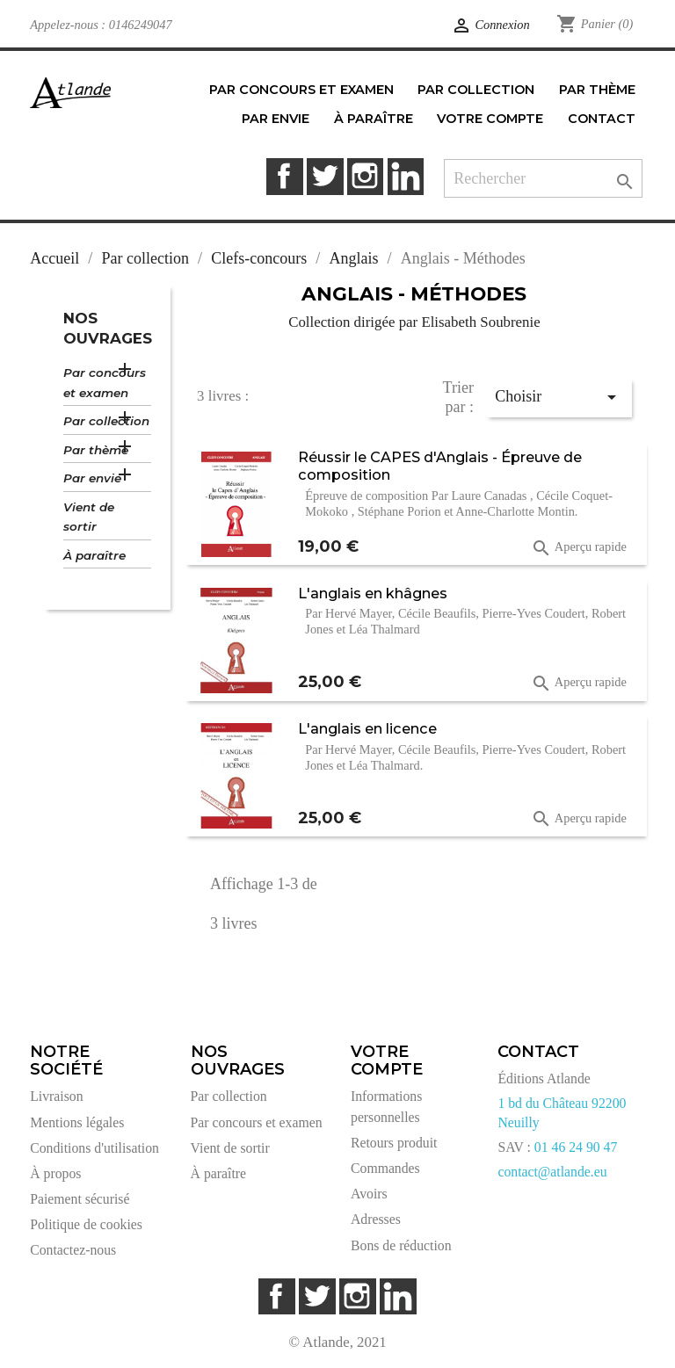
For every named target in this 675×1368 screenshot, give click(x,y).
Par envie (92, 478)
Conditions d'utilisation (94, 1147)
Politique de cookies (86, 1224)
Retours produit (394, 1142)
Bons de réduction (401, 1245)
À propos (55, 1173)
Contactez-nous (73, 1249)
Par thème (95, 450)
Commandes (385, 1168)
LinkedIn (406, 176)
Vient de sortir (88, 517)
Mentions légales (77, 1122)
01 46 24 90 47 (576, 1147)
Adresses (376, 1219)
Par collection (106, 421)
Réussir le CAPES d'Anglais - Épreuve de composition (440, 465)
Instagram (365, 176)
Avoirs (369, 1193)
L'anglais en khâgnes (372, 593)
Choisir (558, 397)
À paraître (94, 555)
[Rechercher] (543, 179)
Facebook (284, 176)
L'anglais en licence (367, 728)
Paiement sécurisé (79, 1198)
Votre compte (387, 1060)
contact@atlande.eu (551, 1171)
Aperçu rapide (579, 548)
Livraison (56, 1096)
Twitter (325, 176)
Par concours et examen (104, 383)
